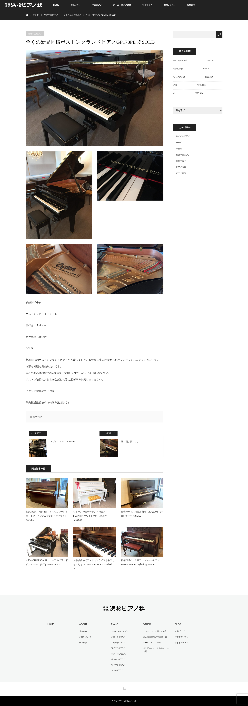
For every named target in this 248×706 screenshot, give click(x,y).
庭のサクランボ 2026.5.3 (193, 60)
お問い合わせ (170, 5)
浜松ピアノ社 (130, 701)
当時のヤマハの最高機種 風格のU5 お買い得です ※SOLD (142, 517)
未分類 (179, 149)
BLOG (177, 627)
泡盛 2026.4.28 (189, 85)
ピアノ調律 (181, 173)
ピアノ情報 (181, 167)
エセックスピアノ (118, 645)
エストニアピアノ (118, 655)
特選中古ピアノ (51, 15)
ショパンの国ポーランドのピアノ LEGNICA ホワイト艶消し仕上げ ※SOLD (90, 519)
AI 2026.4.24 (188, 93)
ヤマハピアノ (116, 671)
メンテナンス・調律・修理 (154, 634)
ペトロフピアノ (117, 660)
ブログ (36, 15)
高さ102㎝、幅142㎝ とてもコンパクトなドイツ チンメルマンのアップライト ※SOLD (47, 519)
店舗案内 (191, 5)
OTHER (146, 627)
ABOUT (82, 627)
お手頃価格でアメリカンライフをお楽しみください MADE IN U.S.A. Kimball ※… (94, 568)
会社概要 (82, 645)
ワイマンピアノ (117, 650)
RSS (124, 688)
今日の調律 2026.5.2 (191, 69)
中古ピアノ (97, 5)
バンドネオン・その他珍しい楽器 (155, 652)
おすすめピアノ (183, 136)
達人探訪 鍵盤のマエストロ (154, 640)
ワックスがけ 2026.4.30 (193, 77)
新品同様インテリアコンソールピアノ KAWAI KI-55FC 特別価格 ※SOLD (140, 566)
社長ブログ (147, 5)
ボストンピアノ (117, 640)
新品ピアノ (75, 5)
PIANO (113, 627)
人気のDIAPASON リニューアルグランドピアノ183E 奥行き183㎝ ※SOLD (47, 566)
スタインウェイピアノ (120, 634)
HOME (56, 5)
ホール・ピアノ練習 (122, 5)
